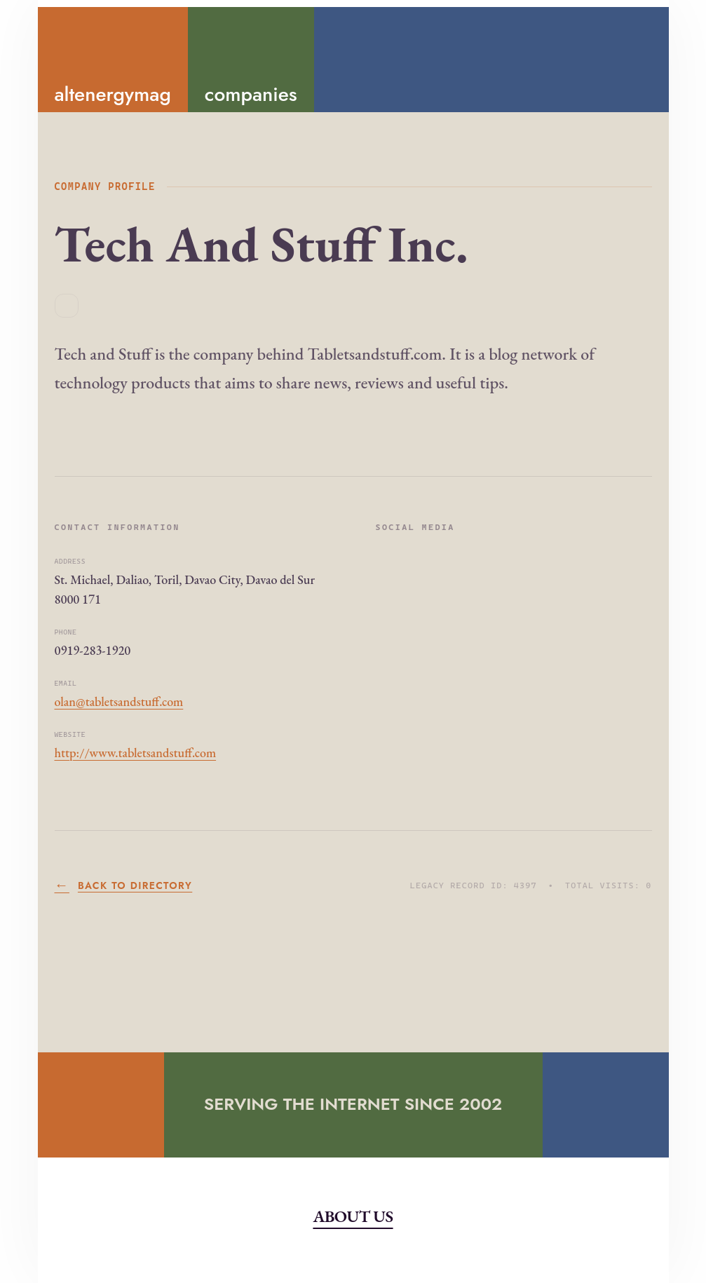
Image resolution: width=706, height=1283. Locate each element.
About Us (353, 1216)
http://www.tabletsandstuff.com (136, 753)
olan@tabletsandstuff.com (119, 701)
